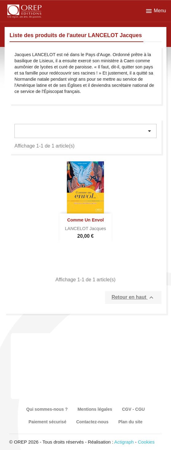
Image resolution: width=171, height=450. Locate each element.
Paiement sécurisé (47, 421)
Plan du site (130, 421)
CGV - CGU (133, 409)
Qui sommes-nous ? (47, 409)
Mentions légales (95, 409)
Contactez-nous (92, 421)
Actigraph (123, 441)
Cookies (146, 441)
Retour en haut (133, 297)
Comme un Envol (85, 219)
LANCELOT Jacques (85, 228)
